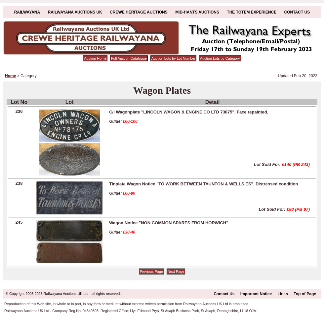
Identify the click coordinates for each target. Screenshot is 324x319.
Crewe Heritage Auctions (139, 12)
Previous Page (151, 271)
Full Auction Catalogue (129, 58)
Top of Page (305, 294)
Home (10, 76)
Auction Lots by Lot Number (173, 58)
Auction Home (95, 58)
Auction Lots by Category (220, 58)
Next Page (176, 271)
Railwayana (27, 12)
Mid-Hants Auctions (197, 12)
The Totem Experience (251, 12)
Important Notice (256, 294)
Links (283, 294)
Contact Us (297, 12)
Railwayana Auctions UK (75, 12)
